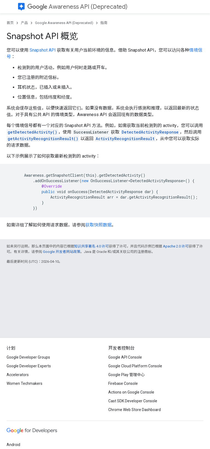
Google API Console (125, 357)
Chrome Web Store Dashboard (134, 409)
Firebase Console (123, 383)
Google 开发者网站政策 (61, 252)
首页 (10, 23)
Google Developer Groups (28, 357)
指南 (103, 23)
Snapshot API (43, 50)
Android (13, 444)
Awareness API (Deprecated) (77, 6)
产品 (24, 23)
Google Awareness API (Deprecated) (64, 23)
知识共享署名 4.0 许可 (91, 246)
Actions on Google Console (131, 392)
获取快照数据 (98, 225)
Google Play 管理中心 (126, 375)
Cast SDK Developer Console (132, 401)
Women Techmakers (24, 383)
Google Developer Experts (29, 366)
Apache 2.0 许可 (176, 246)
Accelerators (18, 375)
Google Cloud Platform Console (135, 366)
